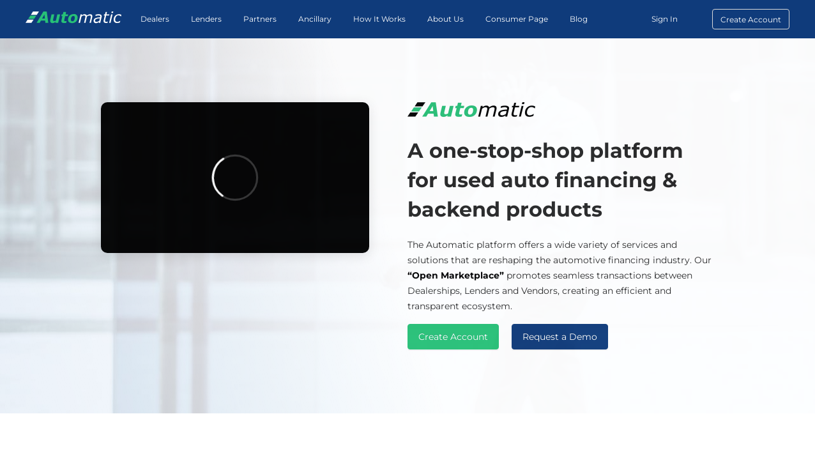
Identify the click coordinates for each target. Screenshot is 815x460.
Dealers (155, 19)
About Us (445, 19)
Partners (260, 19)
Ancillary (314, 19)
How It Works (379, 19)
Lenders (206, 19)
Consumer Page (516, 19)
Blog (579, 19)
